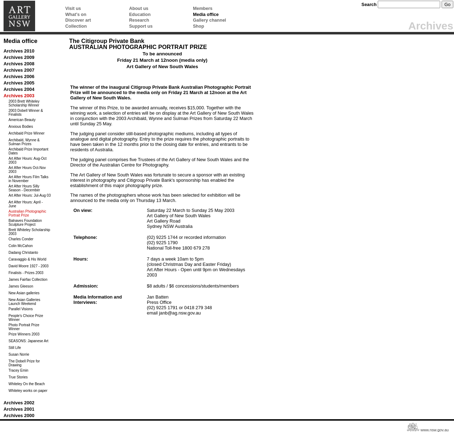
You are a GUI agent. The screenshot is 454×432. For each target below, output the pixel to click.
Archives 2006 (19, 76)
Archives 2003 (19, 95)
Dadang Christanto (23, 253)
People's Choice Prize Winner (26, 318)
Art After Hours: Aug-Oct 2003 (27, 160)
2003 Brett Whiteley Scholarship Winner (24, 103)
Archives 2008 (19, 63)
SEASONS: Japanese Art (28, 341)
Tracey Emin (18, 370)
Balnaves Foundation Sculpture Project (25, 222)
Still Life (15, 348)
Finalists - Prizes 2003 (26, 273)
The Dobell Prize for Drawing (24, 363)
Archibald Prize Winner (27, 133)
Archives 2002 (19, 402)
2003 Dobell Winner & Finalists (26, 112)
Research (139, 20)
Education (140, 14)
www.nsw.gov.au (434, 430)
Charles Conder (21, 239)
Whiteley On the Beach (27, 384)
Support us (141, 26)
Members (202, 8)
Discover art (78, 20)
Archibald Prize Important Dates (28, 151)
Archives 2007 (19, 70)
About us (138, 8)
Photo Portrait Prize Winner (24, 327)
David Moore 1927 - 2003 (29, 266)
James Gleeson (21, 286)
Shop (198, 26)
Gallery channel (209, 20)
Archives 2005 (19, 83)
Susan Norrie (19, 354)
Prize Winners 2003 (24, 334)
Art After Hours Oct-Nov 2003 (27, 170)
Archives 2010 (19, 51)
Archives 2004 (19, 89)
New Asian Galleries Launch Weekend (24, 302)
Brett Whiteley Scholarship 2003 (29, 232)
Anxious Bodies (21, 126)
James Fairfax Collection (28, 279)
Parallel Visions (21, 309)
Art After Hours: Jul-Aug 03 (30, 195)
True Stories (18, 377)
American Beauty (22, 120)
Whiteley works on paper (28, 391)
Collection (76, 26)
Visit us (73, 8)
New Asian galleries (24, 293)
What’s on (75, 14)
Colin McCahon (21, 246)
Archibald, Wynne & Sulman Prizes (24, 142)
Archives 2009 (19, 57)
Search (369, 4)
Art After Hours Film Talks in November (29, 179)
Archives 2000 (19, 415)
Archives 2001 (19, 409)
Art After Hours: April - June (26, 204)
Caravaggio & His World (27, 259)
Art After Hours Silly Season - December (24, 188)
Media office (205, 14)
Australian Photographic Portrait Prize (27, 213)
